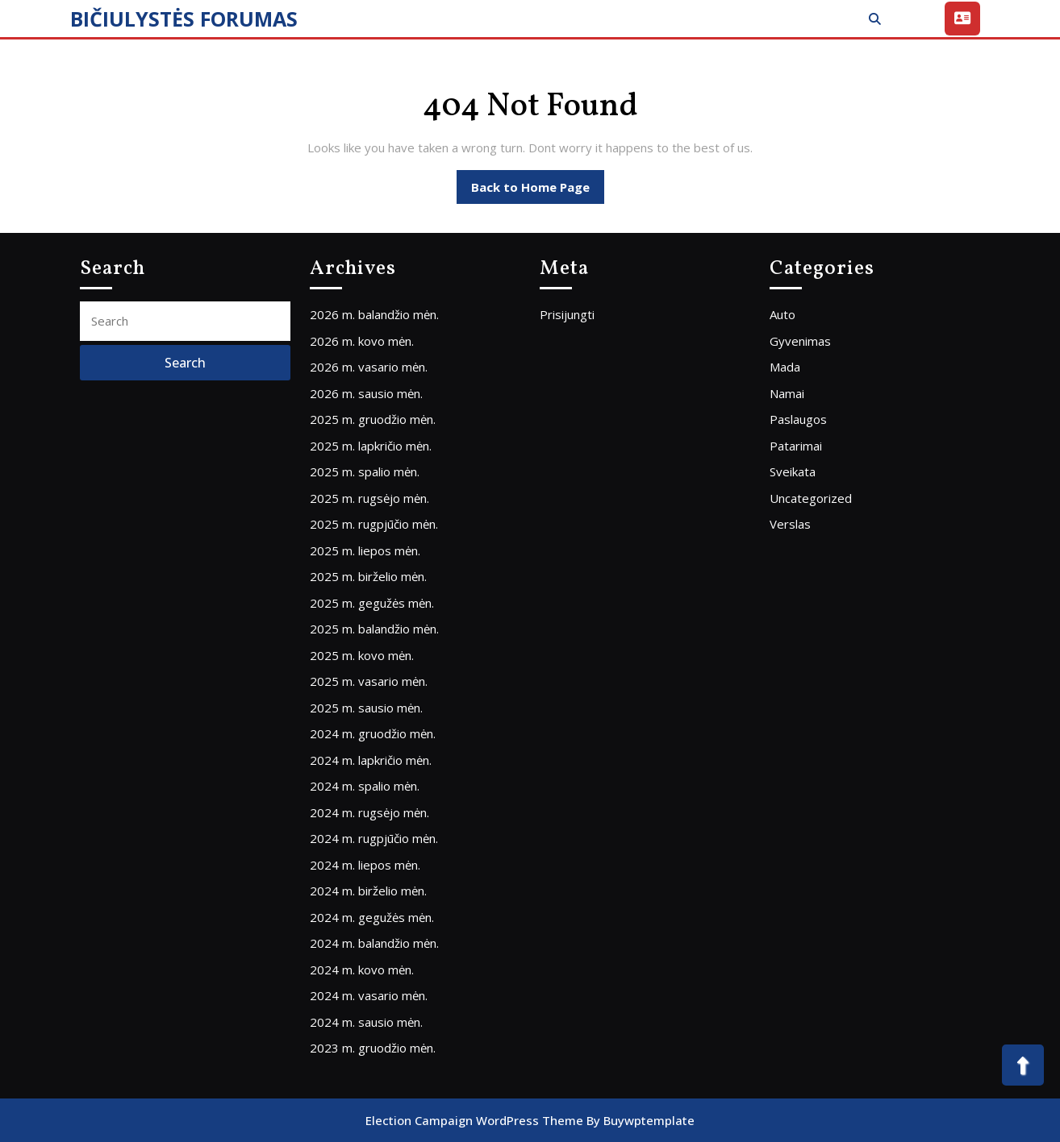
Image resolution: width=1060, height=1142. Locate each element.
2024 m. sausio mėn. (366, 1022)
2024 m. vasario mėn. (369, 995)
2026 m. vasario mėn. (369, 367)
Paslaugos (798, 419)
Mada (785, 367)
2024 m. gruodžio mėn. (373, 733)
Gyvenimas (800, 341)
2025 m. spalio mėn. (364, 471)
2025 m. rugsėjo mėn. (369, 498)
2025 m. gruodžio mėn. (373, 419)
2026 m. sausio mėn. (366, 393)
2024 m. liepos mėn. (365, 865)
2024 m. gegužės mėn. (372, 917)
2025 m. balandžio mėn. (374, 629)
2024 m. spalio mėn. (364, 786)
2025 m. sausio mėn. (366, 708)
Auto (782, 314)
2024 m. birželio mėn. (368, 890)
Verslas (790, 524)
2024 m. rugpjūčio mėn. (374, 838)
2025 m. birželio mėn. (368, 576)
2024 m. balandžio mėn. (374, 943)
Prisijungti (567, 314)
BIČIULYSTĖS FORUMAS (184, 18)
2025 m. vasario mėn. (369, 681)
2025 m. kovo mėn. (362, 655)
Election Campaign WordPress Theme (474, 1120)
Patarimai (796, 446)
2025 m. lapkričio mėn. (371, 446)
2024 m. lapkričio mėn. (371, 760)
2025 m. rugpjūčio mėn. (374, 524)
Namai (787, 393)
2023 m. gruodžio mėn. (373, 1048)
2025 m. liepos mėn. (365, 550)
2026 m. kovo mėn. (362, 341)
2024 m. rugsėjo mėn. (369, 812)
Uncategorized (811, 498)
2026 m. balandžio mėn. (374, 314)
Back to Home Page (537, 191)
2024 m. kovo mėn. (362, 969)
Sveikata (793, 471)
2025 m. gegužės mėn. (372, 603)
